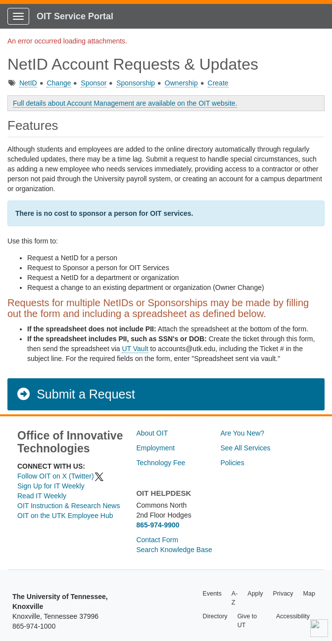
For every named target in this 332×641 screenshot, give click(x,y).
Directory (215, 616)
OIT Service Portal (75, 16)
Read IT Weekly (41, 496)
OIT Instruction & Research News (68, 506)
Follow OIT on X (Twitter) (60, 476)
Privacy (283, 593)
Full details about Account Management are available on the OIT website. (125, 103)
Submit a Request (75, 394)
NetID (28, 83)
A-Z (235, 598)
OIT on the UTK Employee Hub (65, 516)
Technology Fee (160, 463)
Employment (155, 448)
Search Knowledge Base (174, 550)
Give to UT (247, 621)
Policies (232, 463)
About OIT (152, 433)
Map (309, 593)
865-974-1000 (33, 626)
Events (212, 593)
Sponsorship (135, 83)
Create (218, 83)
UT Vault (135, 349)
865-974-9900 (157, 525)
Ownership (181, 83)
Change (59, 83)
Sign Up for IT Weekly (51, 486)
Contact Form (157, 540)
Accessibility (293, 616)
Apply (255, 593)
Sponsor (93, 83)
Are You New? (242, 433)
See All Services (245, 448)
